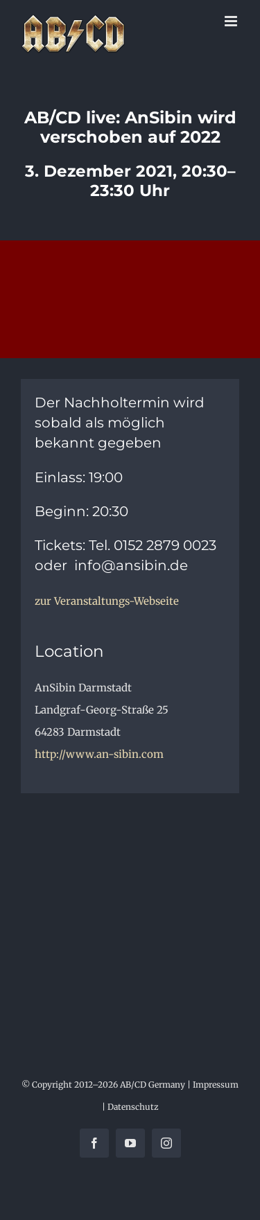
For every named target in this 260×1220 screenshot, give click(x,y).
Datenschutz (133, 1107)
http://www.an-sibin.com (99, 754)
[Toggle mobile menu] (232, 21)
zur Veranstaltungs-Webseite (107, 601)
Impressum (216, 1084)
